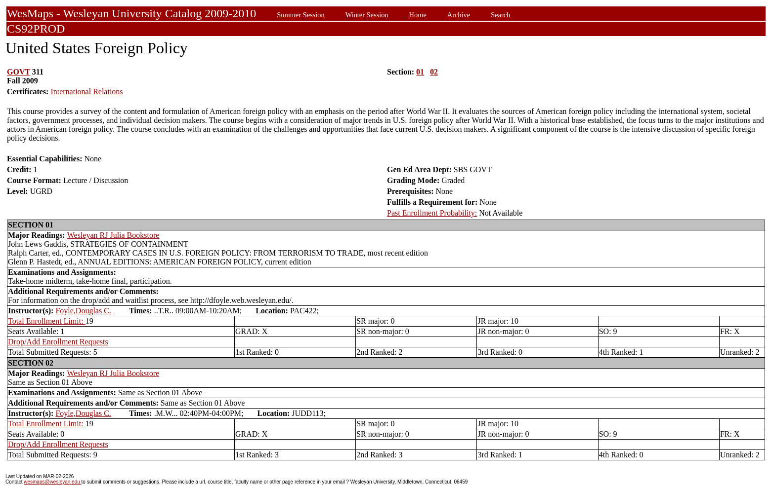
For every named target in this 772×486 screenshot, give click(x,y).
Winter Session (366, 15)
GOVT (18, 72)
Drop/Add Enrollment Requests (58, 341)
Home (418, 15)
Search (500, 15)
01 (420, 72)
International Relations (86, 91)
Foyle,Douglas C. (83, 310)
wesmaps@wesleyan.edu (52, 482)
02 (434, 72)
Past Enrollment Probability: (432, 213)
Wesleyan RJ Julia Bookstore (113, 235)
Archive (458, 15)
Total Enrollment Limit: (47, 321)
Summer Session (300, 15)
